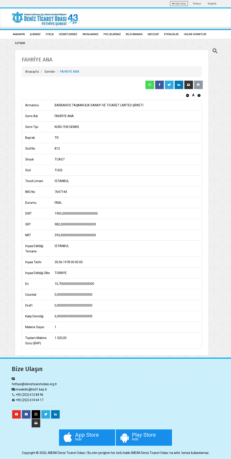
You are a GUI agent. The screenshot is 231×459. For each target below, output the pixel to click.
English (212, 3)
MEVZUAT (153, 34)
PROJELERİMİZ (112, 34)
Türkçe (197, 3)
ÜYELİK (50, 34)
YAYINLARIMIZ (90, 34)
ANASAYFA (19, 34)
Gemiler (49, 71)
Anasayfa (32, 71)
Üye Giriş (179, 3)
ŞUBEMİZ (35, 34)
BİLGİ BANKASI (134, 34)
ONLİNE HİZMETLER (195, 34)
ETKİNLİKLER (171, 34)
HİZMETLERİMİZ (68, 34)
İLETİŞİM (20, 43)
